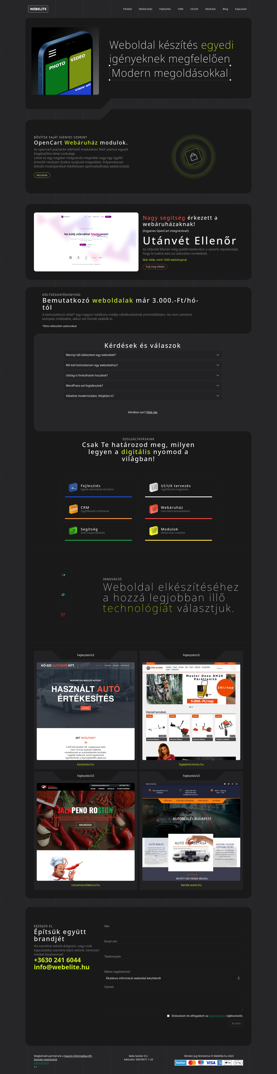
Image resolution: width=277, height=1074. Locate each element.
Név (107, 926)
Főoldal (127, 9)
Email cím (110, 941)
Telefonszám (112, 956)
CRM (180, 9)
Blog (225, 9)
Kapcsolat (241, 9)
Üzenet (109, 987)
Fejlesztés (165, 9)
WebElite (38, 9)
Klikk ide (151, 412)
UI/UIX (194, 9)
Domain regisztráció (45, 1059)
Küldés (236, 1023)
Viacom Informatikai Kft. (78, 1056)
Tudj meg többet (155, 266)
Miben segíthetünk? (117, 972)
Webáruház (145, 9)
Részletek (42, 175)
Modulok (210, 9)
